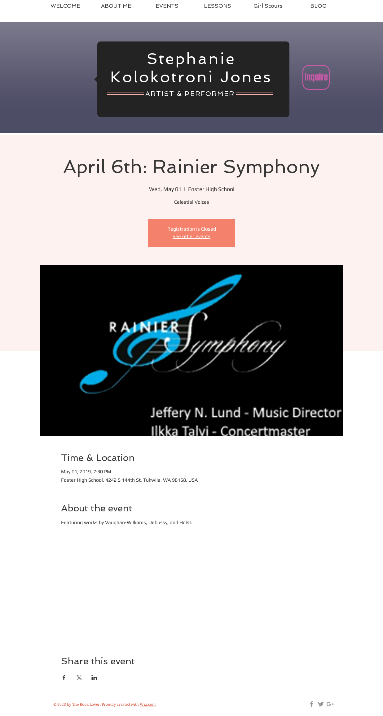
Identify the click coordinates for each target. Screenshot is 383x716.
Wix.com (148, 704)
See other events (191, 236)
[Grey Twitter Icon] (321, 704)
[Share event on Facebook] (64, 677)
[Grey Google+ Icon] (330, 704)
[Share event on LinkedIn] (94, 677)
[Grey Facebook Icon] (311, 704)
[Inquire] (316, 77)
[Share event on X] (79, 677)
